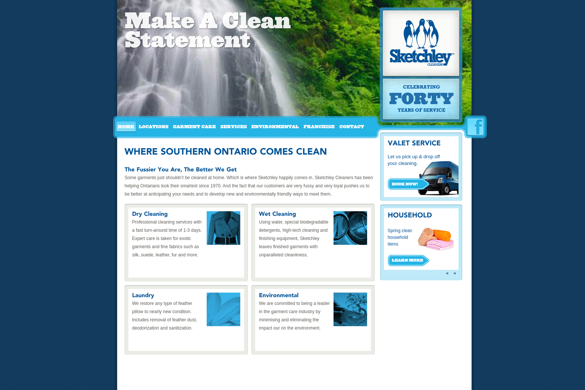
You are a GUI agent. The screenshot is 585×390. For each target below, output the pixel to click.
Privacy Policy (315, 381)
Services (206, 381)
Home (130, 381)
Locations (150, 381)
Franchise (264, 381)
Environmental (234, 381)
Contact (287, 381)
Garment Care (179, 381)
